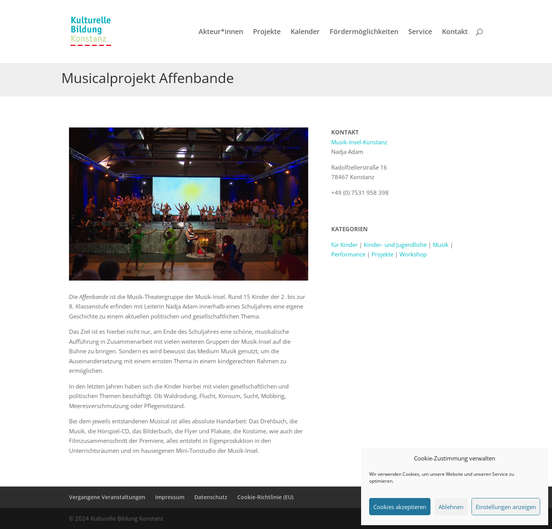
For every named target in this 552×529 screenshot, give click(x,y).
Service (420, 32)
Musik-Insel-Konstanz (359, 142)
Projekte (267, 32)
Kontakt (455, 32)
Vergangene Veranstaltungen (107, 497)
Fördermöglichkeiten (364, 32)
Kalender (305, 32)
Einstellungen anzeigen (506, 507)
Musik (441, 244)
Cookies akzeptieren (399, 507)
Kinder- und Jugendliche (395, 244)
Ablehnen (451, 507)
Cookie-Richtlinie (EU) (265, 497)
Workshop (413, 254)
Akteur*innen (221, 32)
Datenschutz (210, 497)
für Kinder (344, 244)
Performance (348, 254)
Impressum (169, 497)
